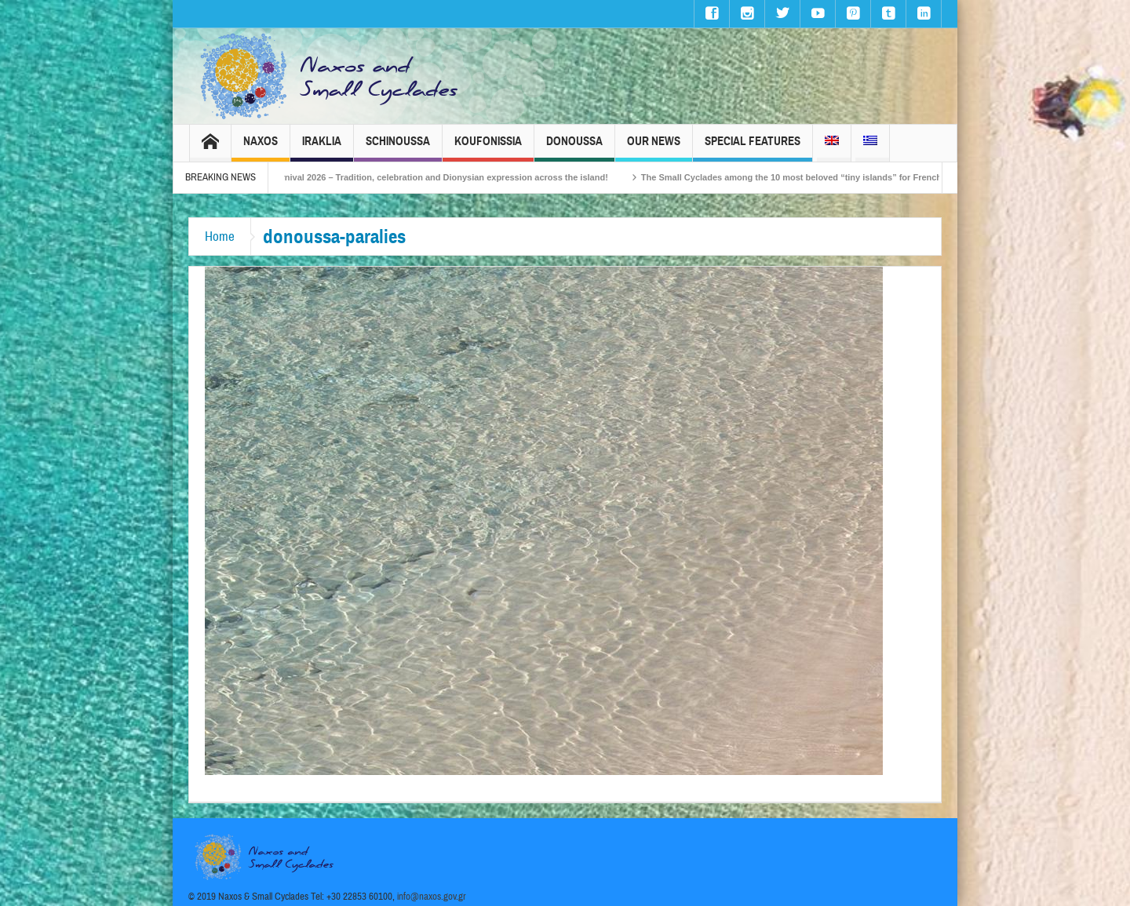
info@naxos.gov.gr (431, 896)
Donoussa (574, 148)
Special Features (752, 148)
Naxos (260, 148)
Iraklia (321, 148)
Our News (653, 148)
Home (220, 236)
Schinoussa (398, 148)
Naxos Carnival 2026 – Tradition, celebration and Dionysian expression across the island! (436, 177)
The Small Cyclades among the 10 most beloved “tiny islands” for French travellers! (824, 177)
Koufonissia (488, 148)
